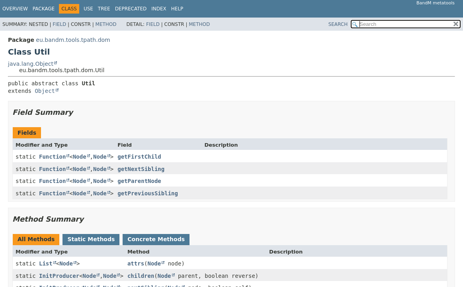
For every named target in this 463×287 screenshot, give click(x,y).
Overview (15, 9)
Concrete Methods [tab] (156, 239)
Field (59, 24)
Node (79, 156)
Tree (104, 9)
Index (158, 9)
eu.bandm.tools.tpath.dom (73, 40)
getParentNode (139, 181)
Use (88, 9)
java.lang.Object (30, 64)
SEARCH (338, 24)
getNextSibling (140, 169)
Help (177, 9)
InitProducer (59, 276)
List (46, 263)
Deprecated (131, 9)
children (140, 276)
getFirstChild (139, 156)
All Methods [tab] (36, 239)
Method (106, 24)
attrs (135, 263)
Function (52, 156)
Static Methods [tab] (91, 239)
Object (45, 91)
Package (44, 9)
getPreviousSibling (147, 193)
